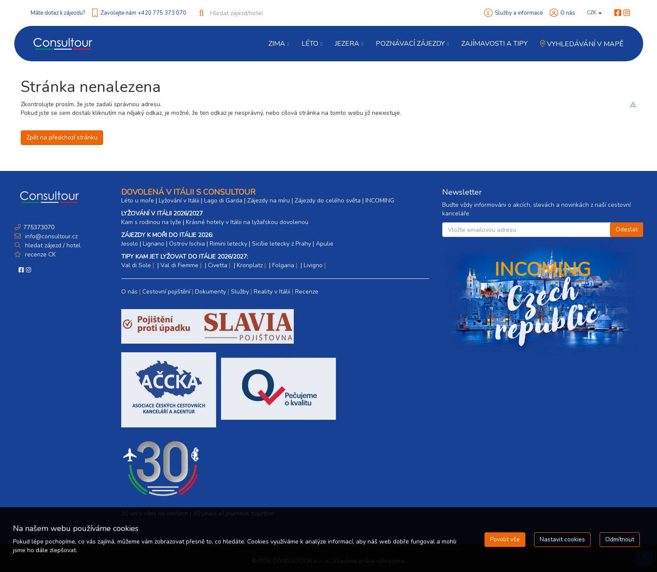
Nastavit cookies (562, 539)
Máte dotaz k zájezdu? (58, 13)
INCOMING (379, 200)
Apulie (324, 244)
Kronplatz (250, 265)
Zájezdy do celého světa (328, 200)
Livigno (313, 265)
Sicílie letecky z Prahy (281, 244)
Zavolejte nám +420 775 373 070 (143, 13)
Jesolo (129, 244)
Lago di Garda (223, 200)
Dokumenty (210, 292)
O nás (567, 13)
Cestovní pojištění (166, 292)
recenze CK (40, 254)
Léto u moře (137, 200)
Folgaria (283, 265)
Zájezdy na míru (268, 200)
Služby (240, 292)
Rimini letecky (228, 244)
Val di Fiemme (179, 265)
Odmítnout (619, 539)
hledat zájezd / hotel (53, 245)
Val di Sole (136, 265)
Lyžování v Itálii (179, 200)
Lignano (153, 244)
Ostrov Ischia (187, 244)
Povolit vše (505, 539)
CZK (594, 12)
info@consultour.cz (50, 236)
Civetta (217, 265)
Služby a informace (519, 13)
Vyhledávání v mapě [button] (581, 44)
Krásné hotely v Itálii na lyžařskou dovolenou (247, 222)
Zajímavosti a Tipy (494, 43)
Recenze (306, 292)
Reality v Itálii (272, 292)
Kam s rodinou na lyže (151, 222)
